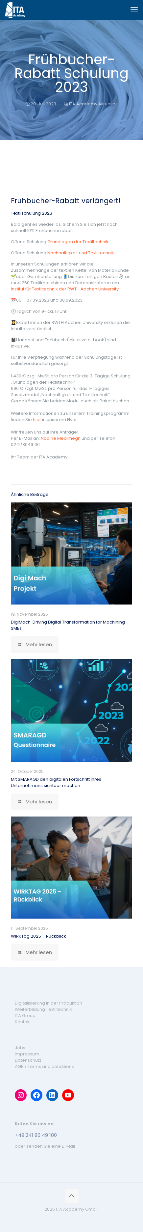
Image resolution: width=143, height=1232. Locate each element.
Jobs (20, 1048)
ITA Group (25, 1015)
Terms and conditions (51, 1066)
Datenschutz (28, 1060)
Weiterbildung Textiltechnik (43, 1009)
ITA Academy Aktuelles (93, 104)
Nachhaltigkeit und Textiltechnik (80, 253)
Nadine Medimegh (61, 438)
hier (37, 419)
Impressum (27, 1054)
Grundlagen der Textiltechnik (77, 242)
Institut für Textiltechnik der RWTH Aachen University (65, 289)
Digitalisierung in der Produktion (48, 1003)
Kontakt (23, 1022)
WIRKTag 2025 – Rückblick (38, 936)
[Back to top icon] (72, 1196)
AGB (19, 1066)
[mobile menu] (134, 9)
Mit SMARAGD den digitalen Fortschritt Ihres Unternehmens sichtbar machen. (56, 782)
